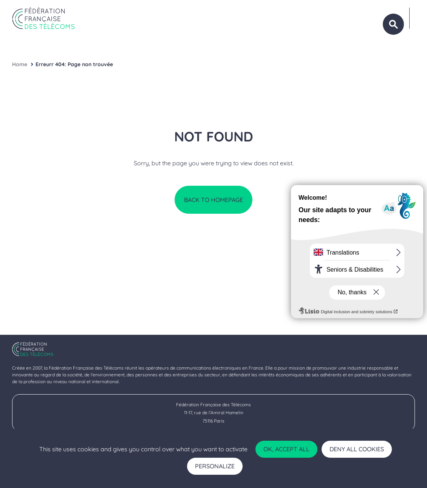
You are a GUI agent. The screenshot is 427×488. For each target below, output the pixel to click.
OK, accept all (286, 449)
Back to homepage (213, 200)
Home (19, 64)
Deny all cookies (357, 449)
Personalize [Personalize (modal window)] (215, 466)
